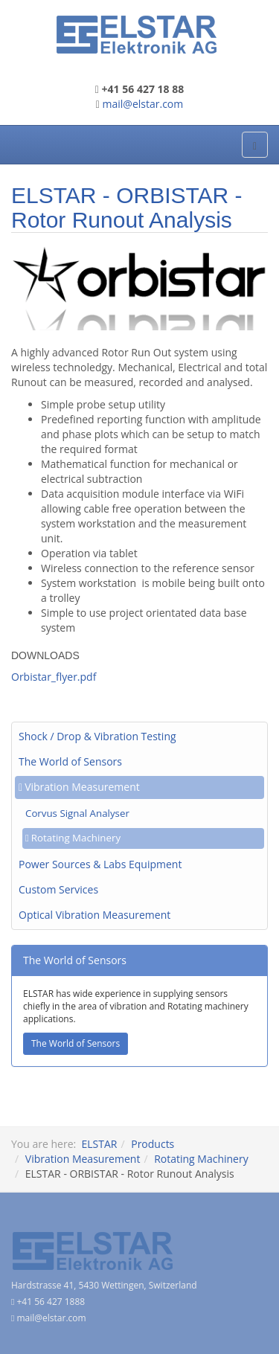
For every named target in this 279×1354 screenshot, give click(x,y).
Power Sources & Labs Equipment (100, 864)
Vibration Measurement (82, 787)
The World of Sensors (70, 761)
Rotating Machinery (76, 837)
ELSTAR (99, 1144)
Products (152, 1144)
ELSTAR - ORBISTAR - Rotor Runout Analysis (127, 207)
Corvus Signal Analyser (77, 813)
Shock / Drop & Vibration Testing (97, 736)
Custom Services (58, 889)
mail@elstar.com (143, 104)
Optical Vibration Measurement (94, 915)
